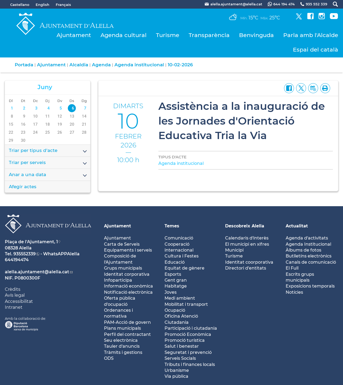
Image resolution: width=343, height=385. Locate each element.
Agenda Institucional (308, 244)
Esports (173, 274)
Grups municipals (123, 268)
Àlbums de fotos (303, 250)
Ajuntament (74, 35)
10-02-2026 (180, 64)
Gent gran (176, 280)
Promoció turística (185, 340)
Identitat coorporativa (249, 262)
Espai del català (315, 49)
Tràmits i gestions (123, 352)
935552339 (24, 253)
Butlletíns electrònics (308, 256)
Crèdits (12, 289)
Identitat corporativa (127, 274)
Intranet (14, 307)
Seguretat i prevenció (188, 352)
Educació (175, 262)
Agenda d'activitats (307, 238)
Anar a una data (48, 175)
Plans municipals (122, 328)
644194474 (17, 259)
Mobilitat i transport (186, 304)
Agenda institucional (139, 64)
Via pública (176, 376)
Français (63, 4)
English (42, 4)
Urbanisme (177, 370)
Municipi (234, 250)
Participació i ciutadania (191, 328)
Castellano (19, 4)
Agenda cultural (123, 35)
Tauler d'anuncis (122, 346)
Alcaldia (78, 64)
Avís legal (15, 295)
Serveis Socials (180, 358)
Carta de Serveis (122, 244)
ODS (109, 358)
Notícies (294, 292)
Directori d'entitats (245, 268)
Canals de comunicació (311, 262)
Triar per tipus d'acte (48, 151)
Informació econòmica (128, 286)
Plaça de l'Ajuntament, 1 (31, 241)
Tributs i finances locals (190, 364)
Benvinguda (256, 35)
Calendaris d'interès (247, 238)
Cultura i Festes (182, 256)
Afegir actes (22, 186)
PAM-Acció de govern (127, 322)
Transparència (209, 35)
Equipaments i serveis (128, 250)
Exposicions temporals (310, 286)
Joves (171, 292)
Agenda (101, 64)
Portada (24, 64)
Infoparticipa (118, 280)
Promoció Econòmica (188, 334)
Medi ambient (180, 298)
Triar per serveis (48, 163)
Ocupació (175, 310)
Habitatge (176, 286)
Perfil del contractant (127, 334)
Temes (172, 225)
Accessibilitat (19, 301)
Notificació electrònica (128, 292)
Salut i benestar (182, 346)
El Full (292, 268)
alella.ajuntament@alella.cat (37, 271)
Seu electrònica (121, 340)
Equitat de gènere (184, 268)
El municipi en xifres (247, 244)
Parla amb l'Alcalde (310, 35)
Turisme (167, 35)
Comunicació (179, 238)
